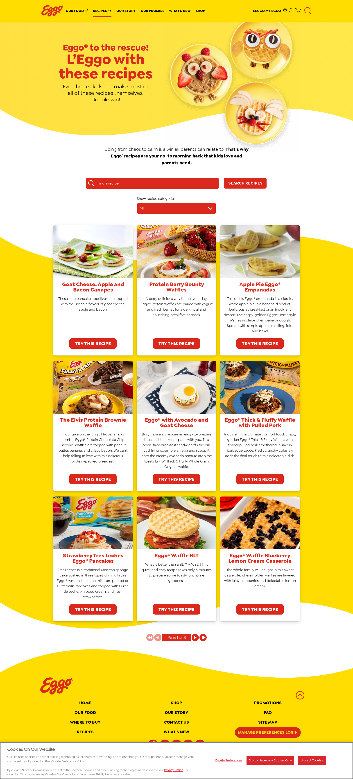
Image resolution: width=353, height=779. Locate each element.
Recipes (100, 10)
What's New (180, 10)
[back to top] (300, 695)
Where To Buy (85, 722)
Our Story (126, 10)
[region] (176, 760)
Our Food (75, 10)
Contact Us (176, 722)
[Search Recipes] (245, 183)
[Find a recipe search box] (152, 183)
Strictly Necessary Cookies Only (270, 760)
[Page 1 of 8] (195, 637)
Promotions (268, 703)
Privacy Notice (173, 770)
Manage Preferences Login (268, 732)
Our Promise (152, 10)
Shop (200, 10)
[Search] (308, 10)
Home (85, 703)
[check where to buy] (285, 10)
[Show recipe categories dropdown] (176, 208)
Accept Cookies (312, 760)
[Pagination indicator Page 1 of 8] (176, 637)
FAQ (268, 712)
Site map (267, 722)
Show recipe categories (156, 198)
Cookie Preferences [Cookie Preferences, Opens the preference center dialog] (228, 760)
